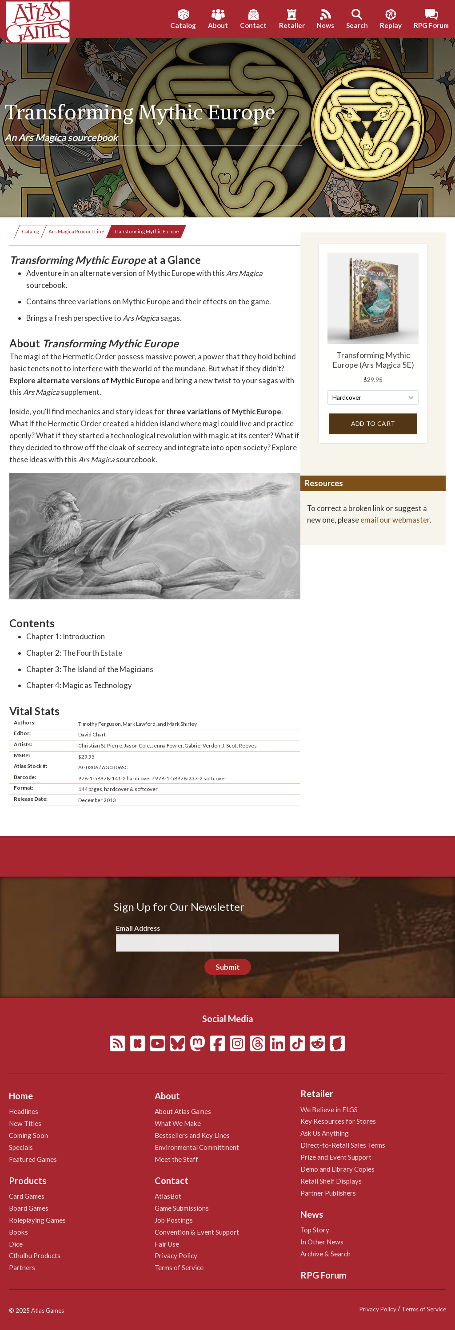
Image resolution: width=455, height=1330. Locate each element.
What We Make (178, 1123)
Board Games (28, 1208)
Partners (22, 1267)
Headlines (23, 1111)
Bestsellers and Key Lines (192, 1135)
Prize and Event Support (335, 1157)
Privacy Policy (176, 1255)
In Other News (321, 1242)
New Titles (25, 1123)
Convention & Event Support (197, 1232)
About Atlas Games (183, 1111)
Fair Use (167, 1244)
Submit (228, 967)
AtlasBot (168, 1196)
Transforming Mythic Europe (146, 231)
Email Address (138, 928)
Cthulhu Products (34, 1255)
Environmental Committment (197, 1147)
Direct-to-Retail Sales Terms (342, 1145)
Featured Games (33, 1159)
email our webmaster (395, 519)
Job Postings (174, 1220)
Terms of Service (179, 1267)
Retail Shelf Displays (331, 1181)
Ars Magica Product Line (76, 231)
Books (18, 1232)
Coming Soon (28, 1135)
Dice (16, 1244)
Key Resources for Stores (338, 1121)
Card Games (26, 1196)
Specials (21, 1147)
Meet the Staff (176, 1159)
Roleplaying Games (37, 1220)
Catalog (30, 231)
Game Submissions (182, 1208)
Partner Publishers (328, 1193)
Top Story (314, 1230)
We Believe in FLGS (329, 1110)
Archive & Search (325, 1254)
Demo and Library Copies (337, 1169)
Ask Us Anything (324, 1133)
